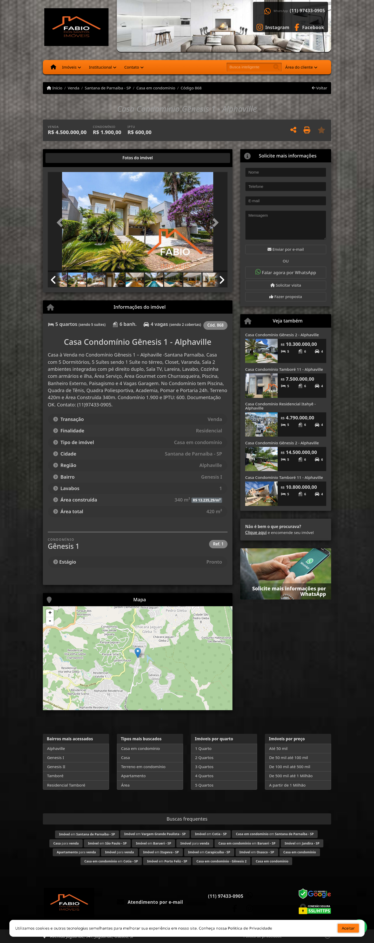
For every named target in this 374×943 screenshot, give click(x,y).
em (87, 834)
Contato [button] (131, 67)
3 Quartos (204, 766)
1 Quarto (203, 748)
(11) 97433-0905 (307, 11)
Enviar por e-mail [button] (286, 249)
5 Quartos (204, 785)
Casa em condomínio (155, 87)
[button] (61, 223)
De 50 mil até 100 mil (288, 757)
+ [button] (50, 613)
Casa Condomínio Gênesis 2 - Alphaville (282, 334)
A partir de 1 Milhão (287, 785)
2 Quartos (204, 757)
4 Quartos (204, 775)
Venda (73, 87)
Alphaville (56, 748)
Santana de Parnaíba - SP (108, 87)
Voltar (319, 87)
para (66, 843)
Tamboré (55, 775)
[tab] (64, 158)
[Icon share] (273, 26)
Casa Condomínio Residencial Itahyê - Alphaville (280, 406)
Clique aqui (256, 532)
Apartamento (133, 775)
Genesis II (56, 766)
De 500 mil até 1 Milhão (290, 775)
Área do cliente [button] (299, 67)
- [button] (50, 621)
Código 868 (191, 87)
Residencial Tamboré (66, 785)
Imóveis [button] (69, 67)
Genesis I (55, 757)
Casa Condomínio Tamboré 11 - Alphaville (284, 369)
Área (125, 785)
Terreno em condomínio (143, 766)
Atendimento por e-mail (150, 902)
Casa (125, 757)
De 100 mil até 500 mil (289, 766)
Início (54, 87)
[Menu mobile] (53, 67)
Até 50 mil (278, 748)
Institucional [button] (100, 67)
